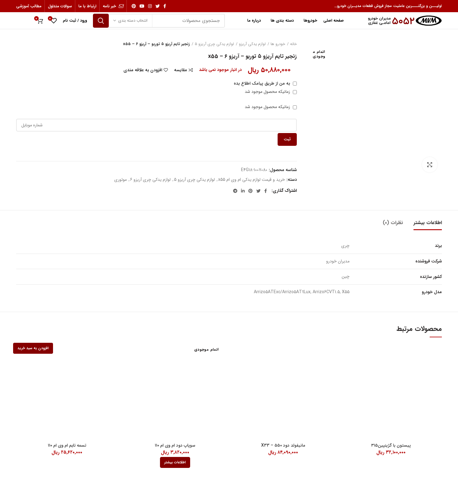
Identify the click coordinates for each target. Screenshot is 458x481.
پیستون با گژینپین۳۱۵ (391, 445)
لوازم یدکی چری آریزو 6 (150, 179)
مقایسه (180, 70)
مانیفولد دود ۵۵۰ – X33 (283, 445)
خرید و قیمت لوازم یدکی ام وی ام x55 (251, 179)
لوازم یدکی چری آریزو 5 (214, 44)
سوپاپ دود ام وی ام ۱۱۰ (175, 445)
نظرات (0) (393, 222)
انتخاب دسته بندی (132, 20)
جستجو (101, 21)
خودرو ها (278, 44)
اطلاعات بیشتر (428, 222)
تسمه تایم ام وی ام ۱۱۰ (67, 445)
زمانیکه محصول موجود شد (271, 91)
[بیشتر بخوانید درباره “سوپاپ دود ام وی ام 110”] (175, 462)
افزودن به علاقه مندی (142, 70)
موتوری (120, 179)
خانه (293, 44)
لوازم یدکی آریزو (252, 44)
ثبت (287, 139)
